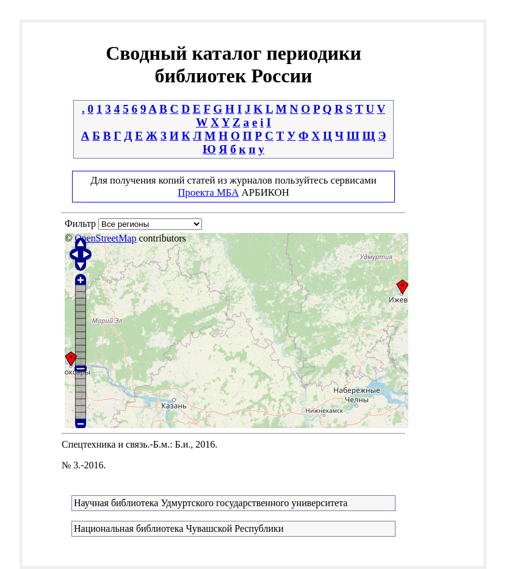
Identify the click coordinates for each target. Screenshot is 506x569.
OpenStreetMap (105, 238)
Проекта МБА (208, 192)
